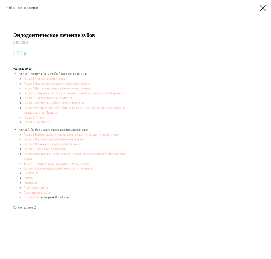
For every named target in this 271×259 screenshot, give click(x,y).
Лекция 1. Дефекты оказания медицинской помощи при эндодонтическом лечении (71, 134)
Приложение (31, 173)
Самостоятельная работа (38, 192)
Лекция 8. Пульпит (35, 117)
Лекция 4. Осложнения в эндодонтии (45, 149)
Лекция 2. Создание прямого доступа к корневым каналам (57, 83)
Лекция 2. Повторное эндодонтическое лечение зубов (53, 139)
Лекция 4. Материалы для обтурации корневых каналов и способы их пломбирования (73, 93)
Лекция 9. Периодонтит (37, 122)
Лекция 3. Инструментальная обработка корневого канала (57, 88)
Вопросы (28, 178)
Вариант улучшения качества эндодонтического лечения (56, 163)
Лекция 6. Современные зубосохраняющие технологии (54, 103)
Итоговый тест (32, 197)
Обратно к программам (23, 7)
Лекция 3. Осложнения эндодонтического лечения (52, 144)
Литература (30, 182)
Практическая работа (36, 187)
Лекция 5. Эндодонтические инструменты (48, 98)
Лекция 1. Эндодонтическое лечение (44, 78)
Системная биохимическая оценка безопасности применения (58, 168)
